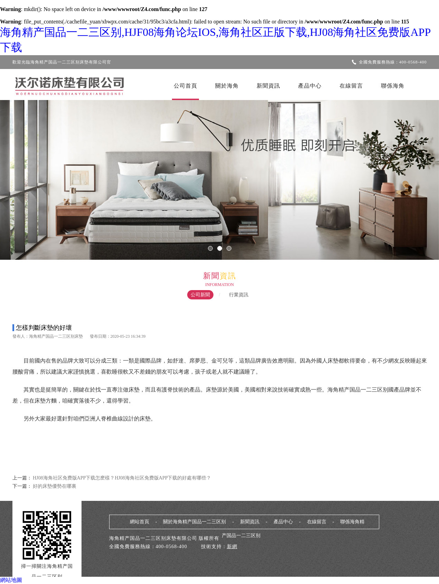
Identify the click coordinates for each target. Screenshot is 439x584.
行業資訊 (238, 294)
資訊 (228, 275)
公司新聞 (200, 294)
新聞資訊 (268, 86)
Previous (26, 175)
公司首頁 (185, 86)
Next (413, 175)
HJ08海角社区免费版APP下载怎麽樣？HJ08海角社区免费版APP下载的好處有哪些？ (122, 478)
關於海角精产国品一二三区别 (194, 521)
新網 (232, 546)
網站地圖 (11, 580)
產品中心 (310, 86)
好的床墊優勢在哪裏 (54, 486)
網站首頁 (139, 521)
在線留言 (351, 86)
